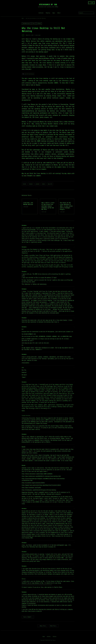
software (39, 23)
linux (33, 23)
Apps (54, 12)
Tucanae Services (26, 415)
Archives (41, 12)
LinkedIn (37, 184)
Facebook (31, 184)
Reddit (43, 184)
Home (23, 18)
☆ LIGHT (91, 2)
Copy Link (50, 184)
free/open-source (26, 23)
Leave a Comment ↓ (27, 617)
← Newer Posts (42, 626)
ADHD (56, 83)
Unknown (23, 578)
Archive (49, 636)
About (58, 12)
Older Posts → (53, 626)
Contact (54, 636)
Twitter (24, 184)
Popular (48, 12)
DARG (23, 367)
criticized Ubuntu (38, 121)
